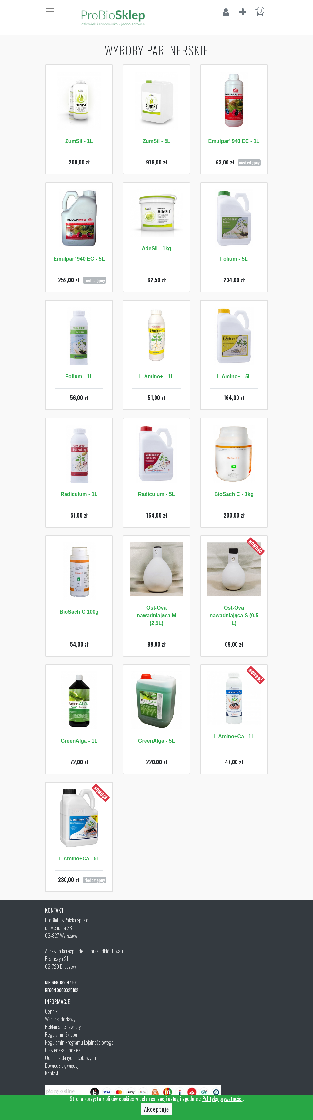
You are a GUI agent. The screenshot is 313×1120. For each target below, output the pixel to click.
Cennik (51, 1011)
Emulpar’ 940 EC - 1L (234, 141)
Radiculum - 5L (156, 494)
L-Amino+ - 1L (156, 376)
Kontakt (51, 1073)
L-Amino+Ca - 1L (234, 736)
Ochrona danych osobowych (70, 1058)
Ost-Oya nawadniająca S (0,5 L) (233, 615)
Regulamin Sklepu (61, 1034)
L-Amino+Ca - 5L (79, 858)
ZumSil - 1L (79, 141)
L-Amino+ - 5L (234, 376)
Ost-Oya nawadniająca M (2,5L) (156, 615)
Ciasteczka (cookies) (63, 1050)
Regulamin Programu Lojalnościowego (79, 1042)
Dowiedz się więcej (61, 1065)
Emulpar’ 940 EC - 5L (79, 259)
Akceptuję (156, 1108)
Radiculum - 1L (79, 494)
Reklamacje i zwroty (63, 1027)
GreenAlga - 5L (156, 741)
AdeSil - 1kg (156, 248)
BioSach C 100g (79, 612)
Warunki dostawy (60, 1019)
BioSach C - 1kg (234, 494)
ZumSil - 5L (156, 141)
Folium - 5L (233, 259)
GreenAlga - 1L (79, 741)
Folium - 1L (79, 376)
